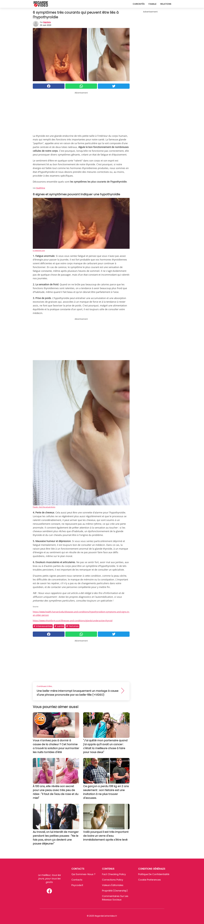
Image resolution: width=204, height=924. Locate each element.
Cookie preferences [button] (149, 879)
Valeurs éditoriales (112, 885)
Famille (152, 3)
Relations (165, 3)
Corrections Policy (112, 879)
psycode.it (77, 885)
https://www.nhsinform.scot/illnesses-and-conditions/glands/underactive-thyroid (72, 620)
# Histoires (72, 626)
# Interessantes (42, 626)
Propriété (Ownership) (115, 890)
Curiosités (139, 3)
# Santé (59, 626)
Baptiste (47, 22)
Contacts (76, 879)
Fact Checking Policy (114, 874)
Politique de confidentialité (153, 874)
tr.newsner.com (39, 250)
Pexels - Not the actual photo (44, 507)
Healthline (40, 188)
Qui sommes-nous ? (83, 874)
